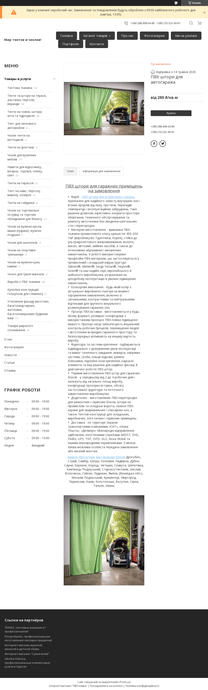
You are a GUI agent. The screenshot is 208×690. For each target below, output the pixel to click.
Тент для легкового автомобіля (21, 126)
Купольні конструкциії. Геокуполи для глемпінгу (25, 292)
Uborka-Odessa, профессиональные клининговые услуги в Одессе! (27, 662)
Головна (66, 35)
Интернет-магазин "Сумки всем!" (27, 654)
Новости (10, 355)
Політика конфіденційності (142, 686)
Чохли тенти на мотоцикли (18, 137)
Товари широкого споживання (20, 328)
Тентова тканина (19, 88)
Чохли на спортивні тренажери (21, 252)
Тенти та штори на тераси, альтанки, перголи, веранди (26, 100)
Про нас (127, 35)
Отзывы (10, 370)
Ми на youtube (186, 35)
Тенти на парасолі (20, 183)
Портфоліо (70, 44)
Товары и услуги (17, 79)
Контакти (97, 44)
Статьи (9, 363)
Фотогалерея (154, 35)
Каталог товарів (95, 35)
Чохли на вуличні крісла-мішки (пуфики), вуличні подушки (24, 230)
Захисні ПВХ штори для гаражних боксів (96, 457)
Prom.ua (125, 682)
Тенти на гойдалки (20, 203)
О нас (8, 339)
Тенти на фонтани (20, 147)
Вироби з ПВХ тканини (23, 282)
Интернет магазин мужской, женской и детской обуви (24, 647)
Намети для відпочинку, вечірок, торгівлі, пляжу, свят (25, 171)
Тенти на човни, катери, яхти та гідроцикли (24, 114)
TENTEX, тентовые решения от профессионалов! (25, 629)
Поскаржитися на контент (106, 686)
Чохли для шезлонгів (22, 243)
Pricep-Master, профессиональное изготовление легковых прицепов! (28, 638)
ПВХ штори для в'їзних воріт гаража (108, 197)
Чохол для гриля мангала (25, 274)
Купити (171, 113)
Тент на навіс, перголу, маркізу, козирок (24, 193)
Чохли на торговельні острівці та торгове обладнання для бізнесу (24, 214)
